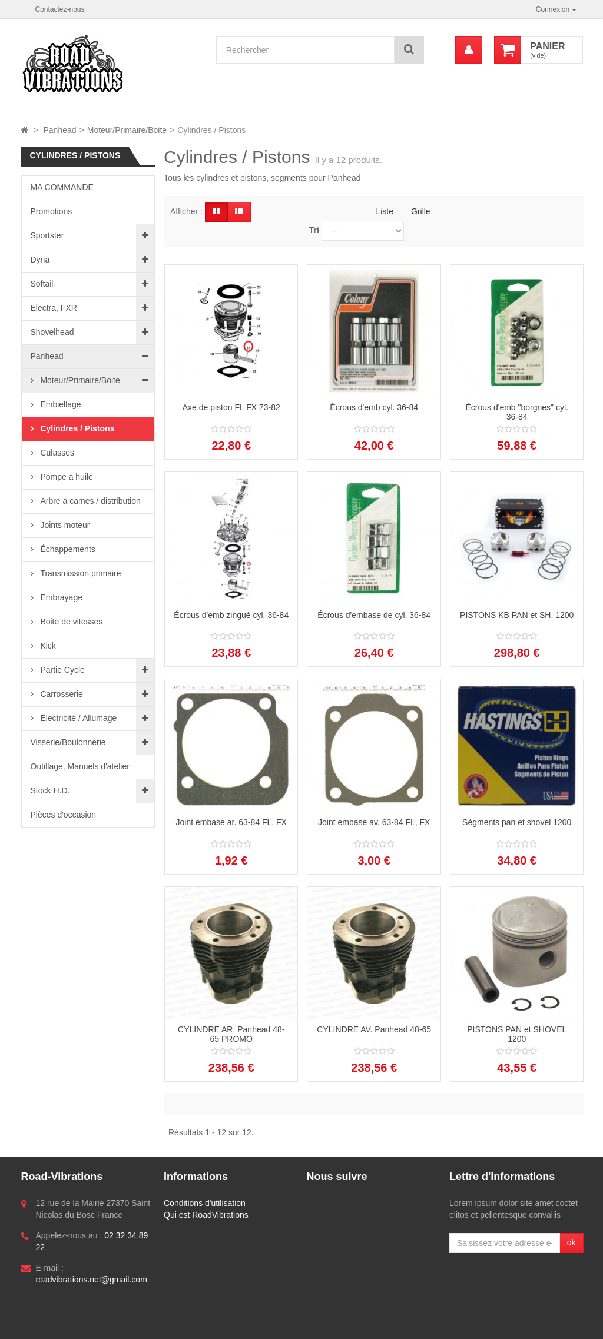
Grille (420, 211)
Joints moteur (64, 525)
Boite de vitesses (70, 621)
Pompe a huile (65, 476)
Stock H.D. (50, 790)
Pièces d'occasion (64, 814)
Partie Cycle (61, 670)
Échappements (66, 549)
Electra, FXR (54, 308)
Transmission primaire (79, 573)
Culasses (56, 452)
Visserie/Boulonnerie (68, 742)
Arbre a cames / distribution (89, 501)
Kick (47, 645)
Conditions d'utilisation (205, 1203)
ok (571, 1242)
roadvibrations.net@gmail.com (91, 1279)
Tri (314, 230)
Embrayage (60, 597)
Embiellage (59, 404)
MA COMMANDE (62, 187)
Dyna (40, 259)
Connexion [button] (556, 9)
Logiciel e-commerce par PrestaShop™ (102, 1324)
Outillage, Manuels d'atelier (80, 766)
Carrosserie (60, 694)
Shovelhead (52, 332)
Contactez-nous (60, 9)
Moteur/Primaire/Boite (79, 380)
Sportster (47, 235)
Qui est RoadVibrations (206, 1215)
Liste (384, 211)
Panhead (47, 356)
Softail (42, 283)
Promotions (51, 211)
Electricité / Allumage (77, 718)
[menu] (468, 50)
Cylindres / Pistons (76, 428)
